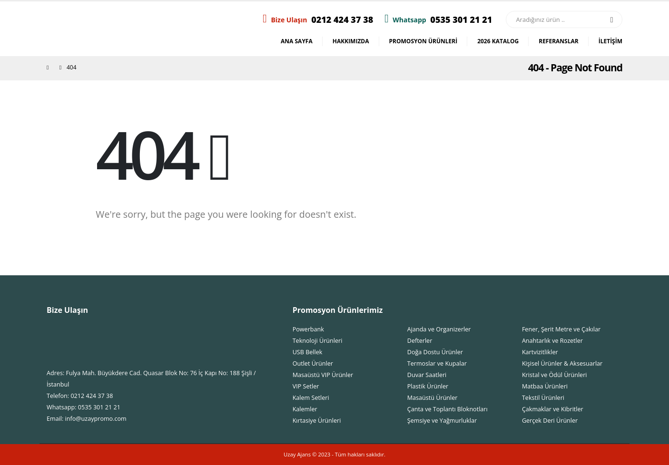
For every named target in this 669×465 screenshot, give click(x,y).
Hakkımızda (351, 41)
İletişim (610, 41)
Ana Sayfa (297, 41)
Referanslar (559, 41)
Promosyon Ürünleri (423, 41)
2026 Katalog (498, 41)
